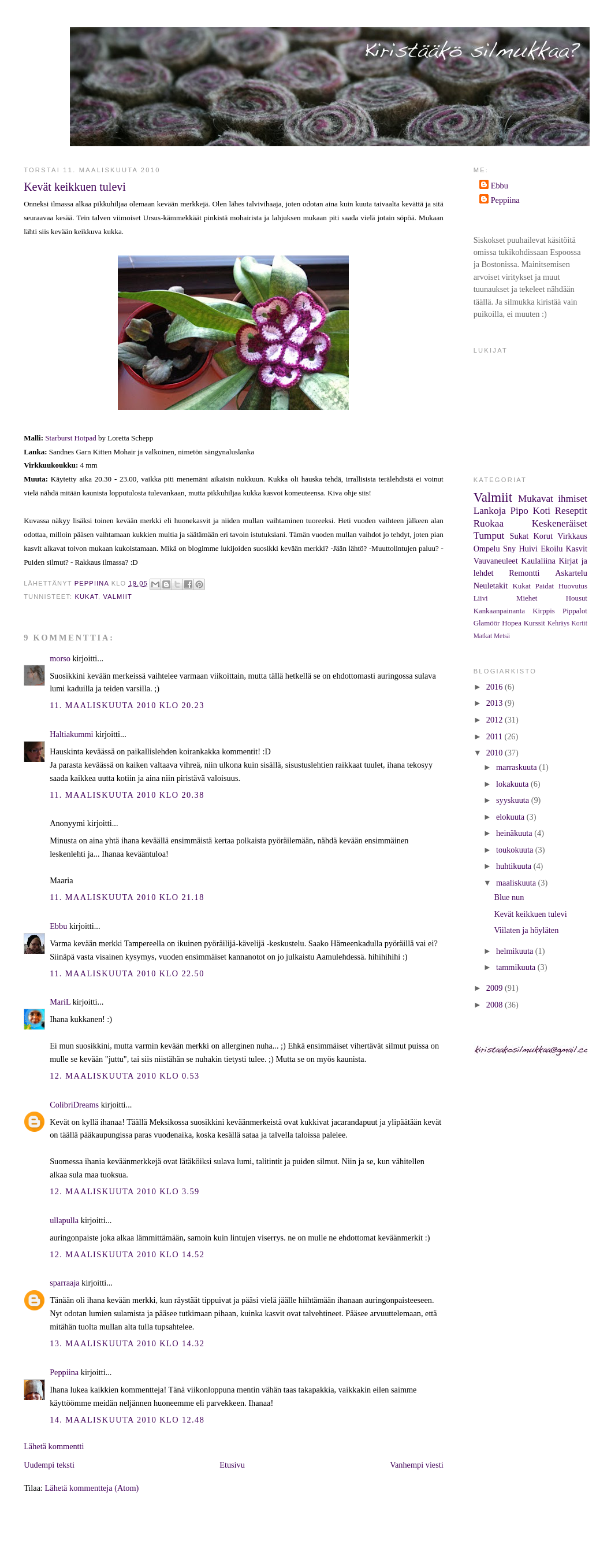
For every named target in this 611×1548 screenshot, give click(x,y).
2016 (495, 686)
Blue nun (509, 897)
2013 (495, 703)
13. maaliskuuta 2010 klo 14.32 (127, 1343)
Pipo (519, 510)
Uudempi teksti (49, 1464)
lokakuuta (513, 783)
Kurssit (534, 623)
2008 (495, 1004)
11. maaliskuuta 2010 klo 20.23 (127, 705)
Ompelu (487, 548)
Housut (576, 598)
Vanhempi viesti (417, 1464)
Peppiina (64, 1372)
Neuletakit (491, 585)
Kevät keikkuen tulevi (530, 914)
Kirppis (543, 611)
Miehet (526, 598)
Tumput (489, 535)
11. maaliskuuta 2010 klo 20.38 (127, 794)
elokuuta (511, 816)
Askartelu (571, 572)
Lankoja (490, 510)
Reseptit (571, 510)
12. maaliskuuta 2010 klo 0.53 (125, 1075)
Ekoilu (551, 548)
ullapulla (64, 1220)
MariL (60, 1001)
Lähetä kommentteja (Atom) (92, 1488)
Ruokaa (489, 523)
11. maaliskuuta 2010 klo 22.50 (127, 973)
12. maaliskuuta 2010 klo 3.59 (125, 1191)
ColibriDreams (74, 1104)
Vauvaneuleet (496, 560)
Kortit (579, 623)
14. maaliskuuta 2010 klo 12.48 (127, 1419)
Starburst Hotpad (70, 438)
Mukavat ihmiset (552, 498)
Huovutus (572, 586)
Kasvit (576, 548)
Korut (543, 535)
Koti (542, 510)
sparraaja (65, 1282)
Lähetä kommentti (54, 1446)
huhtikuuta (515, 866)
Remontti (524, 572)
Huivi (528, 548)
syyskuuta (513, 800)
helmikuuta (515, 951)
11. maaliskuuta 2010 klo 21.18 (127, 897)
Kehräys (558, 623)
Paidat (544, 586)
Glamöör (487, 623)
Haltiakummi (71, 734)
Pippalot (574, 611)
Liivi (481, 598)
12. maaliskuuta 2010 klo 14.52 (127, 1254)
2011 (495, 736)
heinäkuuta (515, 833)
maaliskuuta (517, 882)
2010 (495, 752)
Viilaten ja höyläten (526, 930)
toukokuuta (515, 849)
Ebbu (58, 926)
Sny (509, 548)
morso (60, 658)
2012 (495, 719)
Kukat (86, 596)
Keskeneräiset (559, 523)
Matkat (483, 635)
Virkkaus (572, 535)
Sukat (519, 535)
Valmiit (117, 596)
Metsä (502, 635)
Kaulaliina (538, 560)
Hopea (511, 623)
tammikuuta (517, 967)
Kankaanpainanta (499, 611)
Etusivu (232, 1464)
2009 (495, 988)
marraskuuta (517, 767)
